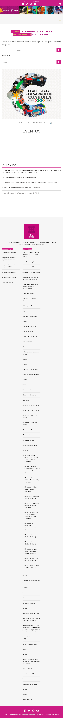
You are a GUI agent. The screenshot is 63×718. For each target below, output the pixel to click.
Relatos (25, 654)
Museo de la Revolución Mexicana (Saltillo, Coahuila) (32, 505)
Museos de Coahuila (29, 455)
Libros (24, 385)
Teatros (25, 689)
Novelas (25, 593)
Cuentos (25, 347)
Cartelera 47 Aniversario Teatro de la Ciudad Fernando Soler (30, 286)
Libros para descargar (30, 395)
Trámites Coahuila (7, 282)
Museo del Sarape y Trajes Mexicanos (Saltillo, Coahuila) (31, 551)
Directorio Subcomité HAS (31, 374)
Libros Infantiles (27, 390)
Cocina (25, 321)
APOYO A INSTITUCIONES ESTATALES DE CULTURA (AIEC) (31, 255)
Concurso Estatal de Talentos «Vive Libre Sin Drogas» (19, 178)
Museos (25, 450)
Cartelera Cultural (28, 293)
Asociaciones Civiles (29, 267)
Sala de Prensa (27, 669)
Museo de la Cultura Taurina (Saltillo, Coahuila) (31, 489)
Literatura (26, 400)
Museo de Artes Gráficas (31, 405)
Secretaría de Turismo (9, 277)
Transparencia (27, 699)
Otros (24, 598)
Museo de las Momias (29, 430)
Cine (24, 311)
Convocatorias (27, 342)
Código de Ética (28, 331)
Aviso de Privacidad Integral (31, 272)
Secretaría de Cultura (9, 272)
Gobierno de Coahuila (9, 252)
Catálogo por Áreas (29, 306)
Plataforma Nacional (29, 603)
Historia (25, 380)
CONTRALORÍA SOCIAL (30, 336)
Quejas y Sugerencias (30, 644)
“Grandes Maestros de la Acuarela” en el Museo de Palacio (20, 193)
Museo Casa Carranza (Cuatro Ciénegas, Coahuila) (32, 459)
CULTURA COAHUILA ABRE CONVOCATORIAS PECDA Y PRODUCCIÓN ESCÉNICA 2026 (29, 183)
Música (25, 575)
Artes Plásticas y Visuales (31, 262)
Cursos (25, 359)
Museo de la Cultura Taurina (31, 410)
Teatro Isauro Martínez (30, 684)
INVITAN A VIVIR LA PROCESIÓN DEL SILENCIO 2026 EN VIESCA (22, 188)
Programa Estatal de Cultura (31, 613)
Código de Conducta (29, 326)
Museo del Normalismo (30, 435)
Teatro (25, 679)
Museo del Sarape (28, 440)
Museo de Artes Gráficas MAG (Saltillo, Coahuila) (32, 480)
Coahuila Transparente (30, 316)
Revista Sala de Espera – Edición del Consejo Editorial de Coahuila (31, 661)
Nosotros (25, 588)
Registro (25, 649)
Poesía (25, 608)
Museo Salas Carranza (30, 445)
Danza (25, 364)
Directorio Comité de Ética (31, 369)
